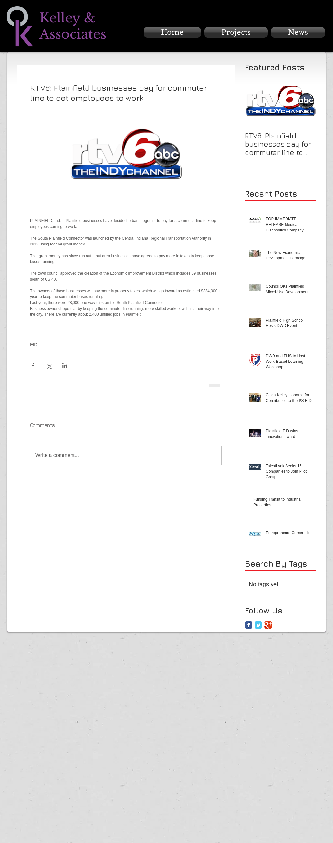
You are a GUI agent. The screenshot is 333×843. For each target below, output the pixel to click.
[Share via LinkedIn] (65, 365)
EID (33, 344)
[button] (236, 32)
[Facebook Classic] (248, 625)
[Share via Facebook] (33, 365)
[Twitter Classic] (258, 625)
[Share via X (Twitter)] (49, 365)
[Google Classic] (268, 625)
